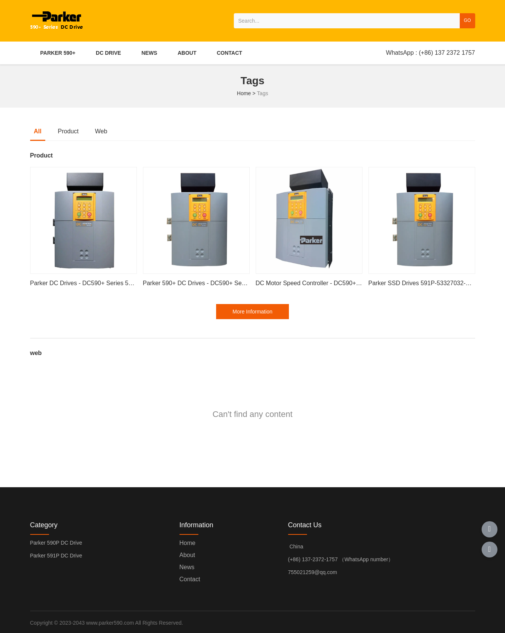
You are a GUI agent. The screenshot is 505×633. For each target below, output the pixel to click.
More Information (253, 312)
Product (68, 131)
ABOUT (187, 53)
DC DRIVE (108, 53)
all (37, 131)
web (101, 131)
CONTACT (229, 53)
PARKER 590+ (58, 53)
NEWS (149, 53)
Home (244, 93)
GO (467, 20)
